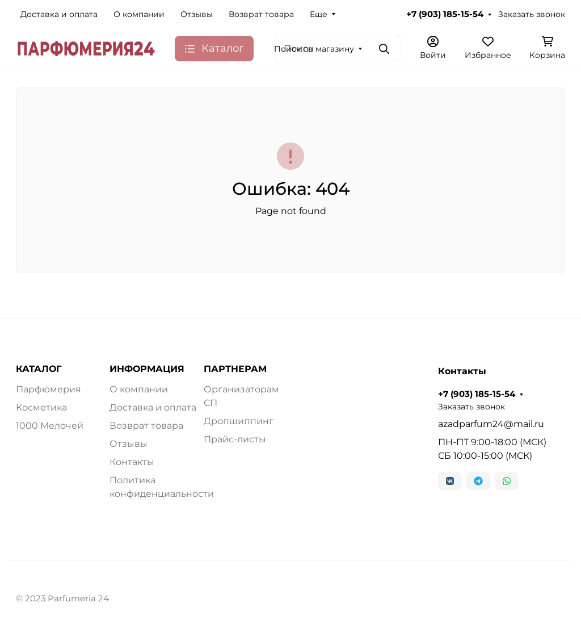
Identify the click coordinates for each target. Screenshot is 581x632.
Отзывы (196, 14)
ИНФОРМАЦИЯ (147, 369)
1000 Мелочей (49, 425)
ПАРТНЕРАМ (235, 369)
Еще (318, 14)
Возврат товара (261, 14)
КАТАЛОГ (38, 369)
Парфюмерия (48, 389)
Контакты (132, 462)
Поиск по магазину (314, 49)
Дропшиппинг (238, 421)
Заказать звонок (531, 14)
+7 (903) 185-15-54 (444, 14)
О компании (139, 14)
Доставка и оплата (59, 14)
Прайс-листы (235, 439)
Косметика (41, 407)
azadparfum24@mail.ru (491, 423)
